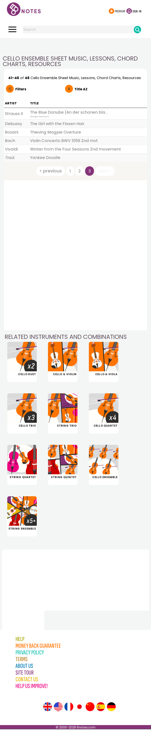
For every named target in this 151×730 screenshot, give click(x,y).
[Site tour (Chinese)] (90, 707)
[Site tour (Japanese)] (79, 707)
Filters (20, 89)
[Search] (137, 29)
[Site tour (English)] (47, 707)
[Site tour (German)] (111, 707)
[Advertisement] (75, 46)
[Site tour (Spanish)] (101, 707)
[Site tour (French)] (69, 707)
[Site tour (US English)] (58, 707)
